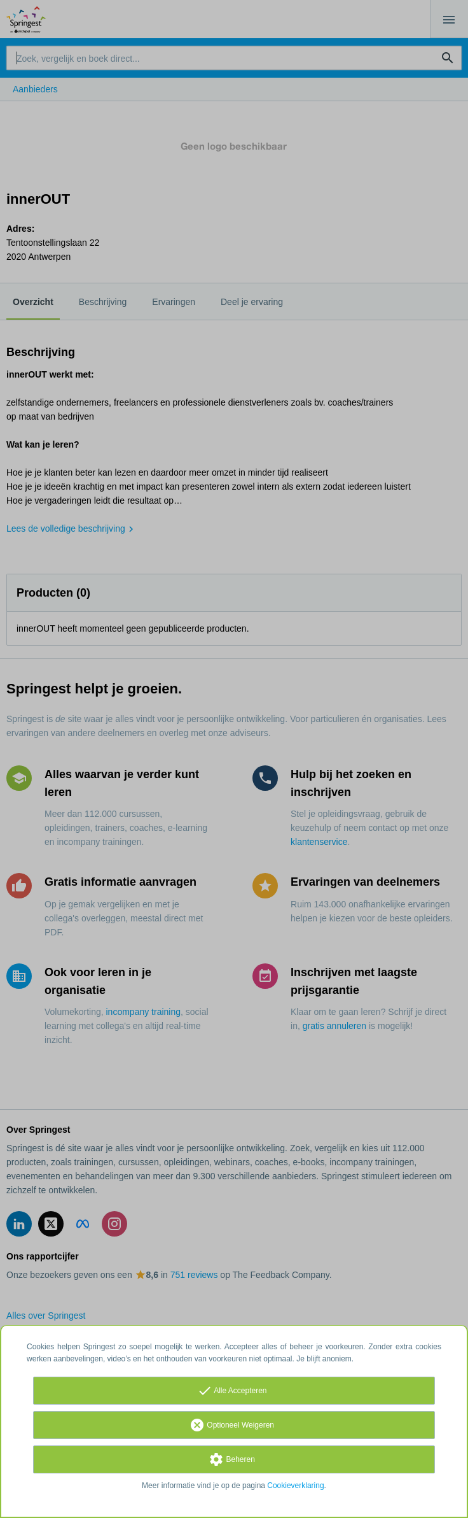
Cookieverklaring (295, 1485)
